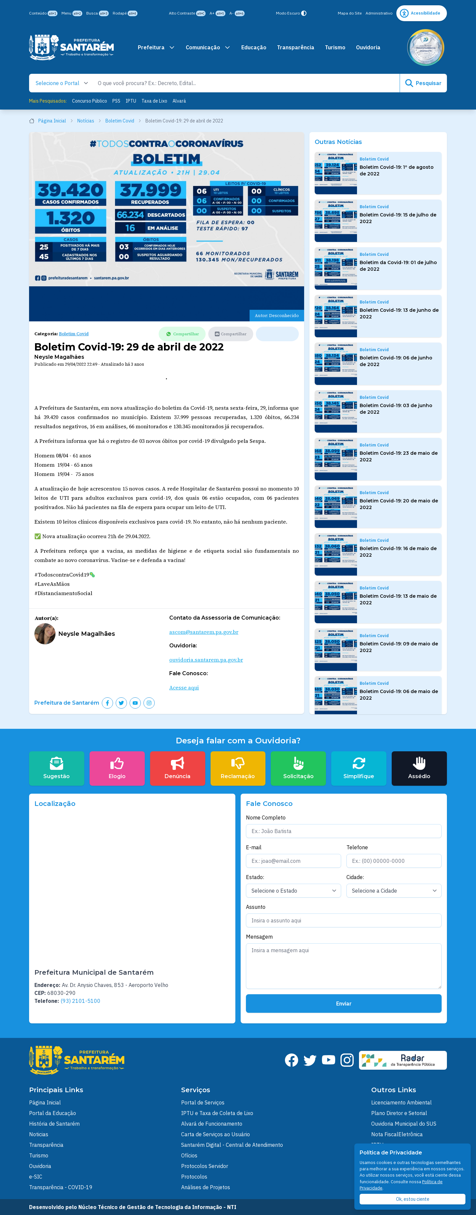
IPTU (131, 101)
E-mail (253, 847)
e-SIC (35, 1176)
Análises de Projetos (205, 1187)
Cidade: (355, 877)
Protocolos (194, 1176)
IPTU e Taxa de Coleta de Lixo (217, 1113)
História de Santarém (54, 1123)
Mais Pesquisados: (48, 101)
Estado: (255, 877)
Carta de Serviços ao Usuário (215, 1134)
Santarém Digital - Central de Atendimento (232, 1145)
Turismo (335, 47)
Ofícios (189, 1155)
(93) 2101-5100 (80, 1001)
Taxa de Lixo (154, 101)
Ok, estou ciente (412, 1199)
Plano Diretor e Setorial (399, 1113)
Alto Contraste (187, 13)
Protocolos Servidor (204, 1166)
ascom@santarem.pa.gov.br (203, 631)
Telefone (357, 847)
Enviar (344, 1003)
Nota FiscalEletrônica (397, 1134)
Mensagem (259, 936)
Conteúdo (43, 13)
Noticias (38, 1134)
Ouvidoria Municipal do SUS (403, 1123)
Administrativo (379, 13)
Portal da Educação (52, 1113)
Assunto (255, 907)
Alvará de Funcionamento (211, 1123)
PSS (116, 101)
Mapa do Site (350, 13)
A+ (217, 13)
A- (237, 13)
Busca (97, 13)
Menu (71, 13)
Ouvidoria (368, 47)
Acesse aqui (184, 687)
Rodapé (125, 13)
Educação (253, 47)
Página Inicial (51, 121)
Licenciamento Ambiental (401, 1102)
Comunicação (208, 47)
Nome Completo (266, 817)
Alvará (179, 101)
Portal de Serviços (202, 1102)
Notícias (89, 121)
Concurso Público (89, 101)
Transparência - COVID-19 (61, 1187)
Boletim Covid (123, 121)
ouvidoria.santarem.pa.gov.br (206, 659)
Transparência (295, 47)
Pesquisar (423, 83)
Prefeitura (156, 47)
